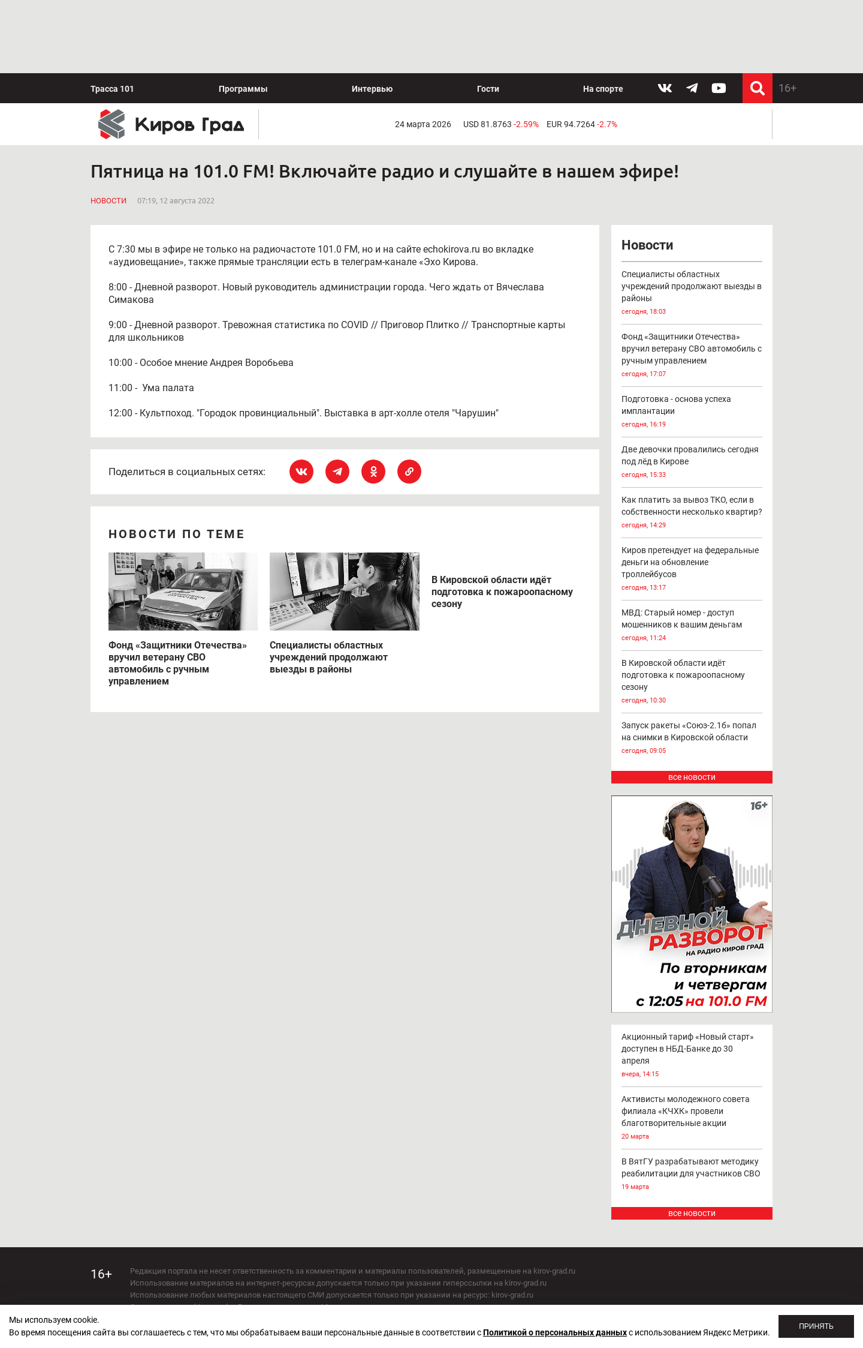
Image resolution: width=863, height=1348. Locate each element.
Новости (108, 200)
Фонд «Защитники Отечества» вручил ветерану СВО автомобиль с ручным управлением (692, 356)
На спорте (603, 89)
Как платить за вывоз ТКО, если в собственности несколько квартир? (692, 513)
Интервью (372, 89)
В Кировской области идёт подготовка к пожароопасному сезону (692, 682)
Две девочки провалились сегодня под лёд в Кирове (692, 463)
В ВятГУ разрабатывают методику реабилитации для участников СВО (692, 1175)
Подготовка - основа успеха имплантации (692, 412)
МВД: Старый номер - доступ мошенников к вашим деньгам (692, 626)
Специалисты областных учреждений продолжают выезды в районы (692, 293)
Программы (243, 89)
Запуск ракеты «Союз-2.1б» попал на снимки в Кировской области (692, 738)
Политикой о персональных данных (555, 1332)
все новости (692, 777)
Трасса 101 (112, 89)
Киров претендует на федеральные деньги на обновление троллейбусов (692, 569)
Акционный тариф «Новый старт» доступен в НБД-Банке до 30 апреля (692, 1056)
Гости (488, 89)
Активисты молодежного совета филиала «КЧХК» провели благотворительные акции (692, 1118)
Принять (816, 1326)
